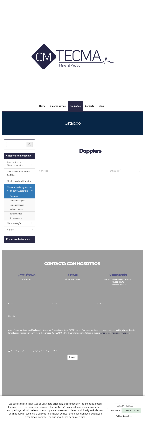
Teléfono (100, 304)
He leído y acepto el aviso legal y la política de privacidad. (32, 351)
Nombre (11, 304)
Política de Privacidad (120, 333)
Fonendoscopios (17, 200)
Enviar (72, 357)
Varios (20, 229)
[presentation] (30, 341)
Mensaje (11, 316)
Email (55, 304)
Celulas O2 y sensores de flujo (18, 173)
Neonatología (20, 223)
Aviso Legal (105, 333)
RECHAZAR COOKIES (124, 406)
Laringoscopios (17, 205)
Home (42, 106)
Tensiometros (16, 214)
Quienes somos (57, 106)
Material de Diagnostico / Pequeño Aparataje (20, 189)
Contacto (89, 106)
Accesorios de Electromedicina (20, 164)
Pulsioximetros (16, 209)
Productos (75, 106)
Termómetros (16, 218)
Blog (101, 106)
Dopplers (14, 196)
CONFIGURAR (114, 410)
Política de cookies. (124, 416)
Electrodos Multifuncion (19, 181)
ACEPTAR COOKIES (131, 410)
